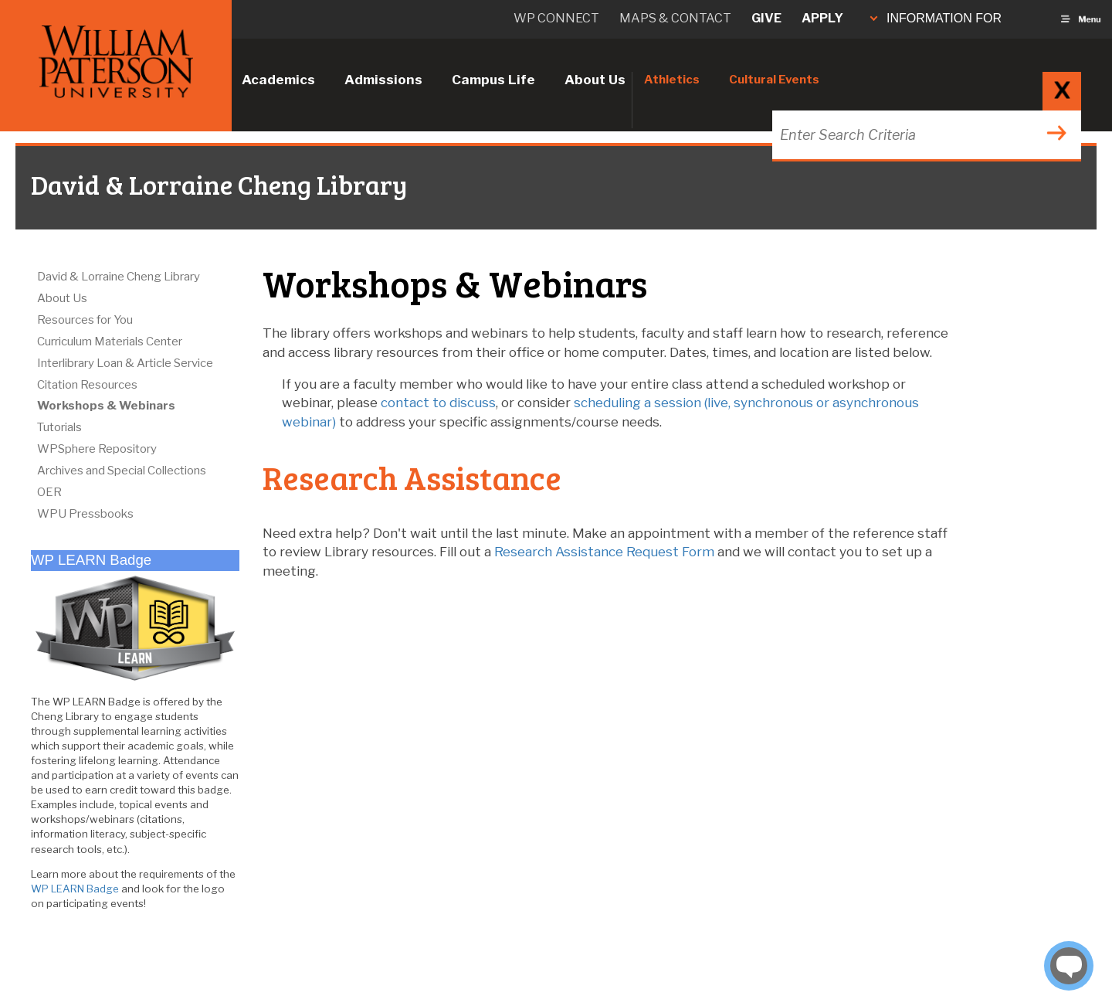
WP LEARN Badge (75, 888)
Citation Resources (87, 385)
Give (766, 18)
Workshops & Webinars (106, 405)
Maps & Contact (675, 18)
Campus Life (493, 79)
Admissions (383, 79)
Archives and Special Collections (121, 470)
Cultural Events (774, 80)
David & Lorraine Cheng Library (118, 276)
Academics (278, 79)
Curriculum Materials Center (109, 341)
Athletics (672, 80)
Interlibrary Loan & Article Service (125, 363)
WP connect (556, 18)
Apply (822, 18)
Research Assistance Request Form (604, 551)
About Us (595, 79)
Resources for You (85, 320)
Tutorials (59, 427)
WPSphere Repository (97, 449)
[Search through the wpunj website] (924, 134)
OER (49, 492)
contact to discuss (438, 402)
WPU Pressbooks (85, 514)
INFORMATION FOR (936, 18)
